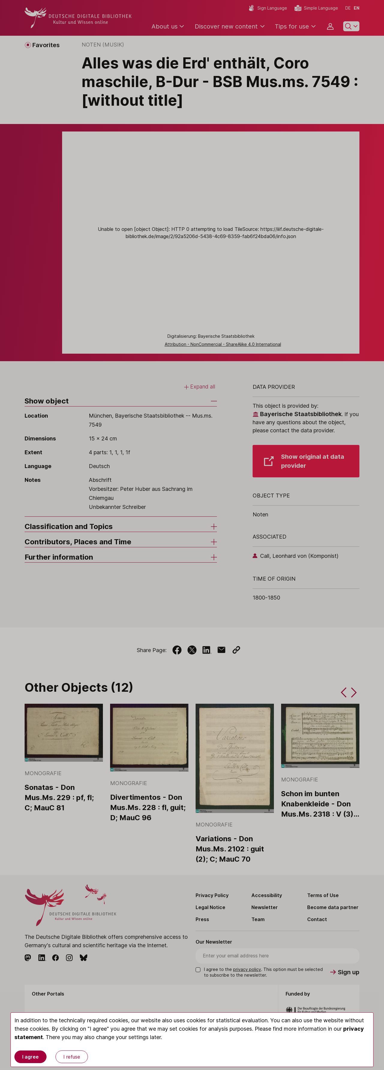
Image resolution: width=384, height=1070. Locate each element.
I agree (30, 1057)
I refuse (71, 1057)
